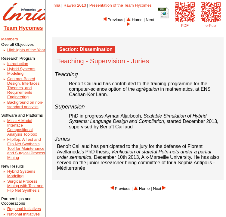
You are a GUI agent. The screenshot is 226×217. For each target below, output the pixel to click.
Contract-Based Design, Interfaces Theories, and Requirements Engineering (23, 88)
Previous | (114, 19)
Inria (56, 5)
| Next (158, 188)
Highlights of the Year (26, 50)
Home (134, 19)
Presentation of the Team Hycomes (120, 5)
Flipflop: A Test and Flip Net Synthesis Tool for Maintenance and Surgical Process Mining (26, 148)
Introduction (17, 63)
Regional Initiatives (24, 208)
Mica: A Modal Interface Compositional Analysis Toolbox (22, 127)
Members (9, 39)
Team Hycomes (23, 28)
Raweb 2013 (74, 5)
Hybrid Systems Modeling (21, 71)
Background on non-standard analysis (25, 104)
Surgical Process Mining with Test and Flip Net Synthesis (25, 186)
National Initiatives (23, 214)
